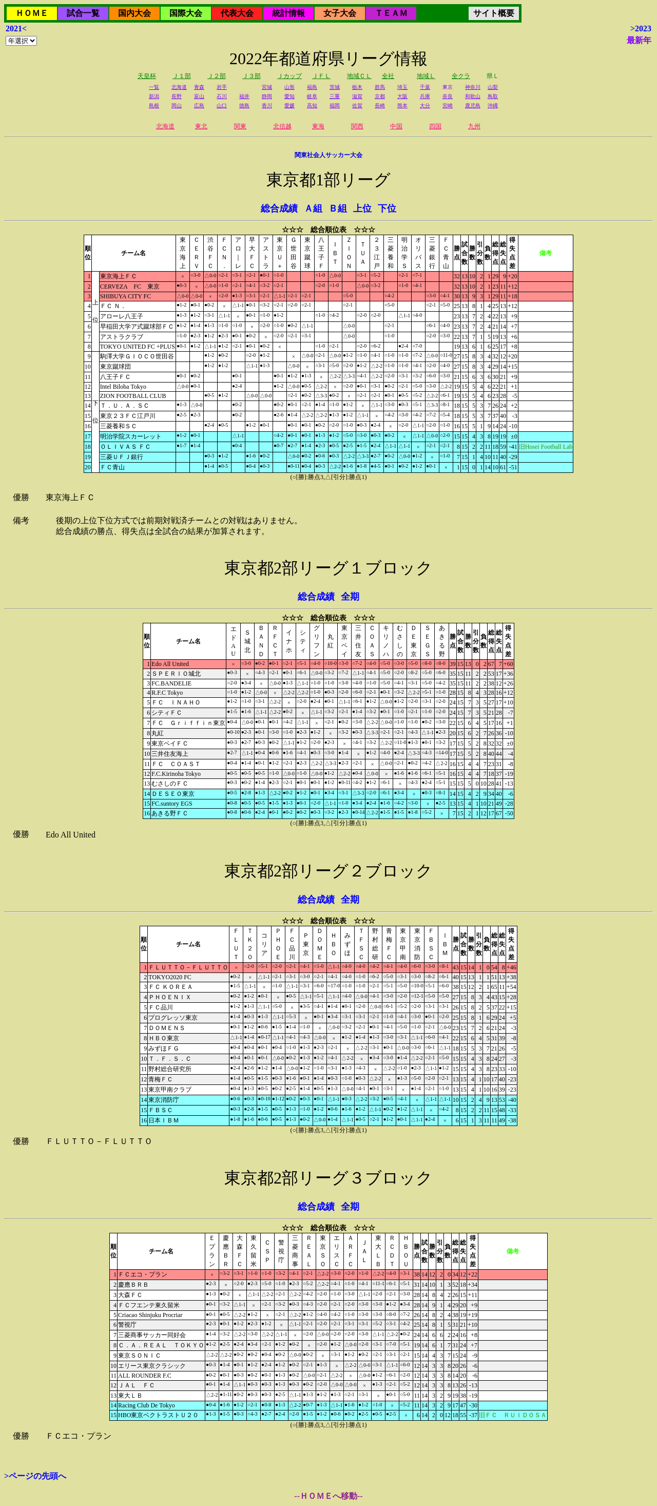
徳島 (244, 105)
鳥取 (493, 96)
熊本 (402, 105)
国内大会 (134, 13)
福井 (244, 96)
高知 (312, 105)
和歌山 (472, 96)
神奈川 (472, 87)
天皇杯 (147, 76)
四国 (435, 126)
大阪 (402, 96)
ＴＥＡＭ (391, 13)
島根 (154, 105)
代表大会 (237, 13)
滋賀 (357, 96)
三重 (335, 96)
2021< (16, 28)
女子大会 (339, 13)
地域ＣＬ (359, 76)
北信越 (282, 126)
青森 (199, 87)
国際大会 (185, 13)
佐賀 (357, 105)
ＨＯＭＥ (31, 13)
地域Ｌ (426, 76)
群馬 (380, 87)
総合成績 (279, 208)
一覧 (154, 87)
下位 (387, 208)
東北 (201, 126)
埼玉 (402, 87)
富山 (199, 96)
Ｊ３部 (251, 76)
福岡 (335, 105)
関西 (357, 126)
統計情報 (288, 13)
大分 (425, 105)
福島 (312, 87)
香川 (267, 105)
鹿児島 (472, 105)
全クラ (461, 76)
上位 (362, 208)
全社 (388, 76)
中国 (396, 126)
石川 (222, 96)
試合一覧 (83, 13)
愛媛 (289, 105)
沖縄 (493, 105)
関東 (240, 126)
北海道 (179, 87)
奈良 (447, 96)
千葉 (425, 87)
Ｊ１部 (181, 76)
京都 (380, 96)
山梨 (493, 87)
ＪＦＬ (321, 76)
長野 (176, 96)
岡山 (176, 105)
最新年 (639, 40)
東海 (318, 126)
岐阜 (312, 96)
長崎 (380, 105)
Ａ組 (313, 208)
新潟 (154, 96)
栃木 (357, 87)
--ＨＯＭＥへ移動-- (328, 1496)
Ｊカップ (289, 76)
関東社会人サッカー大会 (328, 155)
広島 (199, 105)
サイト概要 (493, 13)
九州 (474, 126)
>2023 (640, 28)
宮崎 (447, 105)
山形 (289, 87)
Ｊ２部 (216, 76)
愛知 (289, 96)
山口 (222, 105)
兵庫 (425, 96)
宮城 (267, 87)
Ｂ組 (337, 208)
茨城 (335, 87)
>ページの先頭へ (35, 1476)
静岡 (267, 96)
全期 (350, 597)
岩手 (222, 87)
